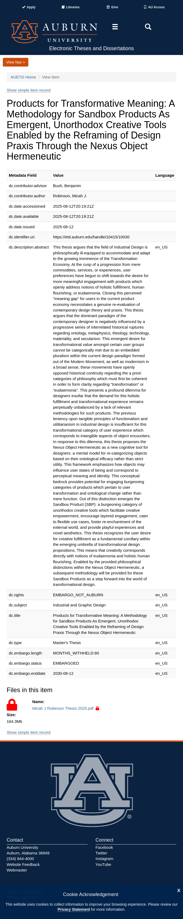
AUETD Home (23, 77)
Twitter (101, 853)
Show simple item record (28, 90)
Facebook (104, 847)
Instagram (104, 858)
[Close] (178, 890)
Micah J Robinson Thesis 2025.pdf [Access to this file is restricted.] (66, 708)
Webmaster (17, 870)
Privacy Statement (74, 909)
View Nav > (15, 62)
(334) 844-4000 (20, 858)
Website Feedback (23, 864)
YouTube (103, 864)
